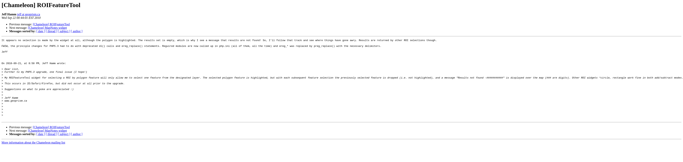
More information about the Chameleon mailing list (33, 158)
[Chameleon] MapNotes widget (47, 27)
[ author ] (77, 31)
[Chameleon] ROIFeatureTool (51, 24)
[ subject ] (64, 31)
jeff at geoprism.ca (28, 14)
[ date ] (40, 31)
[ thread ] (51, 31)
